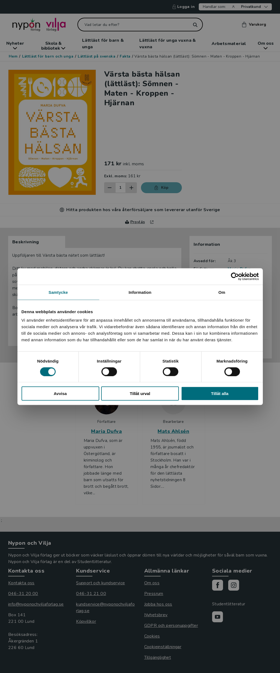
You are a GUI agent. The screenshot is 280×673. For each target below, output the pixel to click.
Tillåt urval (140, 393)
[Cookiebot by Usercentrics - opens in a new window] (235, 276)
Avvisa (60, 393)
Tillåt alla (219, 393)
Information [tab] (140, 292)
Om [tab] (221, 292)
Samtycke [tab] (58, 292)
